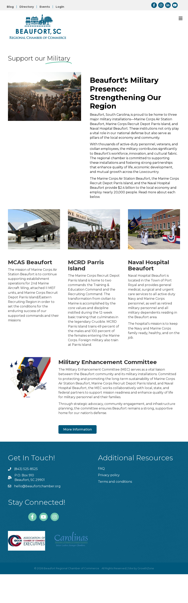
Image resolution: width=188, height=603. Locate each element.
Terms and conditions (115, 482)
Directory (26, 6)
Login (60, 6)
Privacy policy (109, 475)
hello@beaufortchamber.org (37, 486)
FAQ (101, 468)
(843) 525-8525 (26, 469)
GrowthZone (146, 568)
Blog (10, 6)
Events (45, 6)
